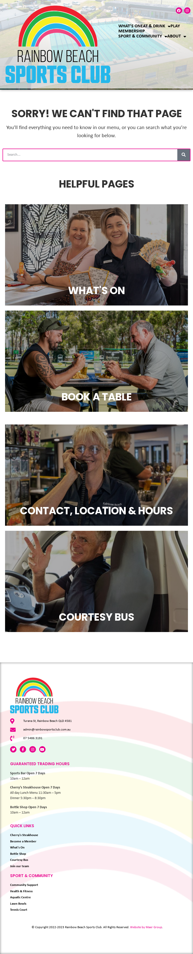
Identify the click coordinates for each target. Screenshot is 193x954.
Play (175, 26)
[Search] (183, 155)
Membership (131, 31)
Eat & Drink (155, 26)
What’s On (129, 26)
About (176, 36)
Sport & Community (142, 36)
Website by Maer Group (146, 927)
